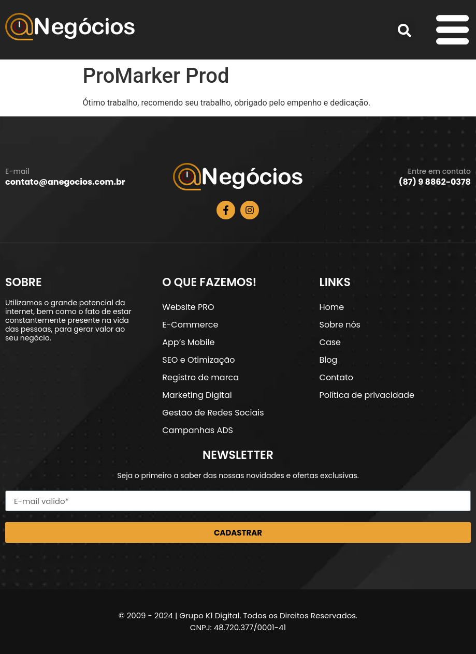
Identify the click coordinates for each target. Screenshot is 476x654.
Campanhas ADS (197, 430)
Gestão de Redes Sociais (213, 413)
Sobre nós (340, 325)
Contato (337, 377)
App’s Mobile (188, 342)
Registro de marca (200, 377)
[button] (404, 30)
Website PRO (188, 307)
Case (330, 342)
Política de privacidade (367, 395)
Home (332, 307)
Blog (329, 360)
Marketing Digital (197, 395)
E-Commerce (190, 325)
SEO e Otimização (198, 360)
